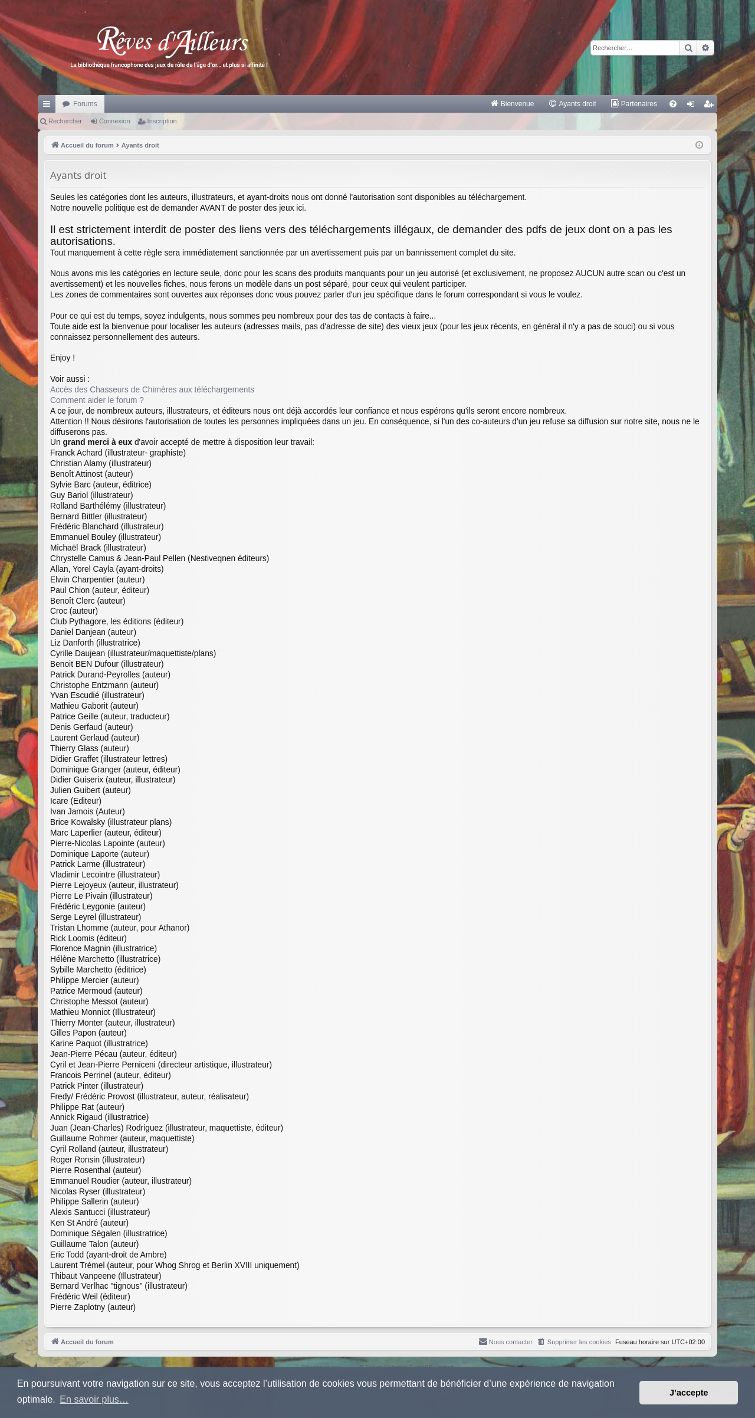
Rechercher (65, 121)
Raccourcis (48, 106)
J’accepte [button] (688, 1392)
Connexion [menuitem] (693, 106)
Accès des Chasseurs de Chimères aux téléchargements (152, 389)
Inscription (162, 121)
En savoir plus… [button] (94, 1399)
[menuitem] (512, 104)
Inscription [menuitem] (711, 106)
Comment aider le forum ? (97, 400)
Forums (85, 104)
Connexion (114, 121)
